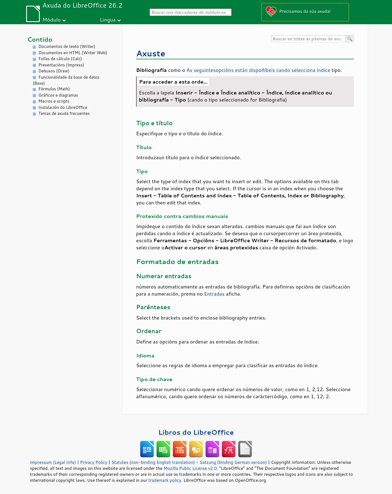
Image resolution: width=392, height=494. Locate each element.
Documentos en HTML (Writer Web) (72, 53)
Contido (39, 39)
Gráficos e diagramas (58, 95)
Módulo (51, 19)
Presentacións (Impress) (61, 65)
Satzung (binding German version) (233, 462)
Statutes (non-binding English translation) (153, 462)
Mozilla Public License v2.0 (190, 468)
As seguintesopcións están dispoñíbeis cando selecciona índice (259, 69)
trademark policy (164, 480)
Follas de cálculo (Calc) (60, 59)
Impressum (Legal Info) (53, 462)
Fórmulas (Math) (54, 89)
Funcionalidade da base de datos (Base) (66, 80)
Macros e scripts (53, 101)
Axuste (150, 53)
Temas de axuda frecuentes (64, 113)
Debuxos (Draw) (53, 71)
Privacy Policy (93, 462)
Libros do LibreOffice (196, 432)
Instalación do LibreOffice (62, 107)
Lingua (108, 19)
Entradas (215, 293)
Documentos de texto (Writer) (66, 46)
